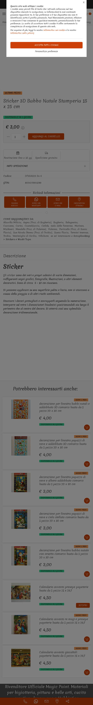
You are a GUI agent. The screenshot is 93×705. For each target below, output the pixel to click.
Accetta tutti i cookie (47, 45)
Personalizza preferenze (46, 51)
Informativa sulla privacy (22, 33)
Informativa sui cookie (54, 30)
